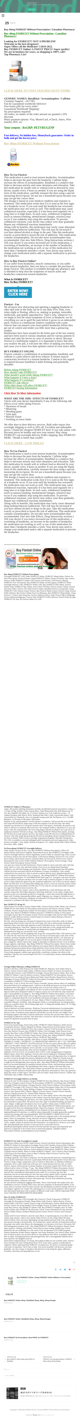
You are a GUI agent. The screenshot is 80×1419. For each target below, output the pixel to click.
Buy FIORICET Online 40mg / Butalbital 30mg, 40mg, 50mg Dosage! (30, 1300)
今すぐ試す (32, 9)
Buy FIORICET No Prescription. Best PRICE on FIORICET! (26, 1337)
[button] (3, 15)
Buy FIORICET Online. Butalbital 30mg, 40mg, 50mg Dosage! (27, 1319)
